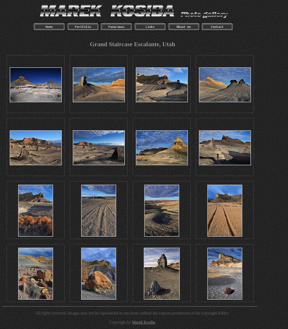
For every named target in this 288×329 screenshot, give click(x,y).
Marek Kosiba (143, 322)
